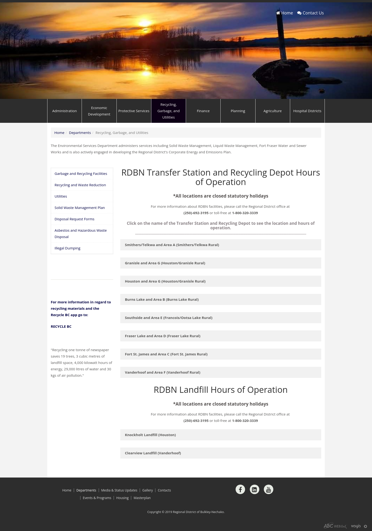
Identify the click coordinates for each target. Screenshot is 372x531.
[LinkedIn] (254, 489)
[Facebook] (240, 489)
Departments (80, 132)
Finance (203, 110)
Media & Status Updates (119, 490)
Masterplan (142, 498)
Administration (64, 110)
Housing (122, 498)
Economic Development (99, 110)
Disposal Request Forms (74, 219)
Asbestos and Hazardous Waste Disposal (81, 233)
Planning (238, 110)
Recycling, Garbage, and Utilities (168, 110)
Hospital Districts (307, 110)
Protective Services (133, 110)
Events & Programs (97, 498)
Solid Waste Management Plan (80, 207)
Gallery (147, 490)
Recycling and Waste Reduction (80, 184)
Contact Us (310, 13)
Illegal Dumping (67, 248)
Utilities (61, 196)
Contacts (164, 490)
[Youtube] (268, 489)
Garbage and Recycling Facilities (81, 173)
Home (284, 13)
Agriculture (273, 110)
